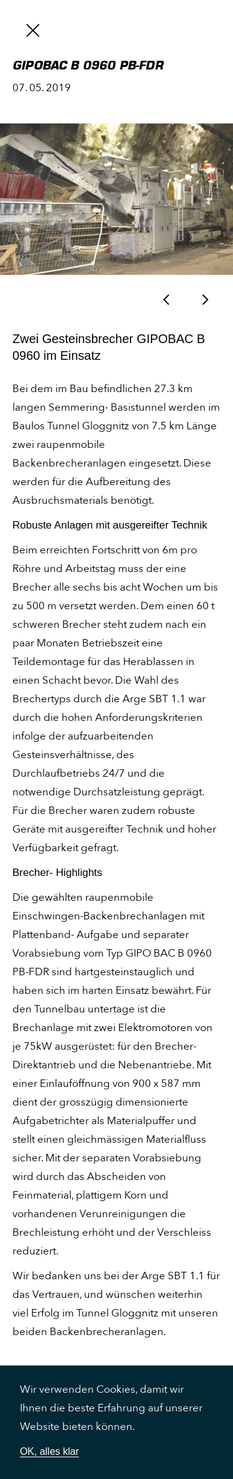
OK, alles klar (49, 1451)
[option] (116, 199)
